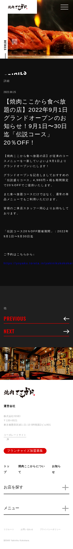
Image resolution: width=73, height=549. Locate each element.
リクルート (9, 529)
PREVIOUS (36, 319)
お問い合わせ (27, 529)
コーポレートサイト (15, 435)
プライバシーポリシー (50, 529)
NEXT (36, 331)
